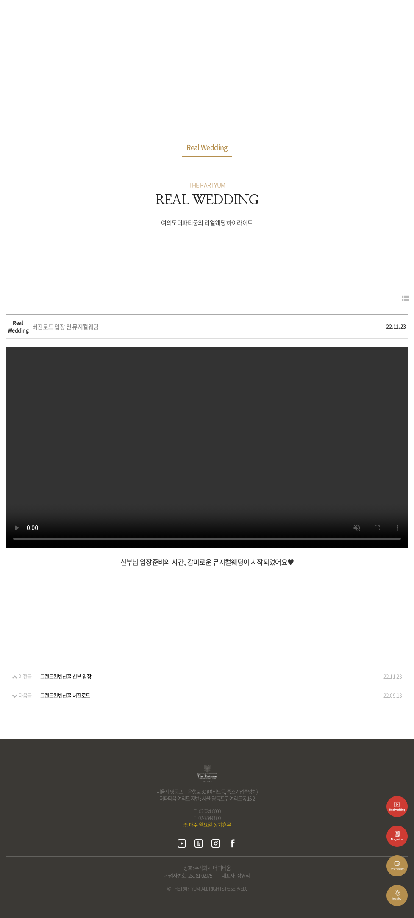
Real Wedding (206, 147)
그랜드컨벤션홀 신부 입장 (66, 676)
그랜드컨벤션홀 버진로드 (65, 695)
